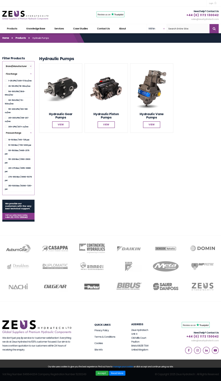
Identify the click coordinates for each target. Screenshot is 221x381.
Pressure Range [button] (13, 132)
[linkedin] (206, 350)
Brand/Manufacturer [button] (16, 66)
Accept (102, 373)
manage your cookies (123, 366)
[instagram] (197, 350)
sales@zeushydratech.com (205, 19)
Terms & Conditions (104, 337)
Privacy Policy (101, 330)
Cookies (98, 343)
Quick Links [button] (102, 325)
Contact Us (103, 28)
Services (59, 28)
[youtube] (215, 350)
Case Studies (80, 28)
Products (12, 28)
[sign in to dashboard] (212, 3)
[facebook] (188, 350)
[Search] (188, 28)
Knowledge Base (35, 28)
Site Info (98, 349)
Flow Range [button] (11, 73)
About (122, 28)
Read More (117, 373)
